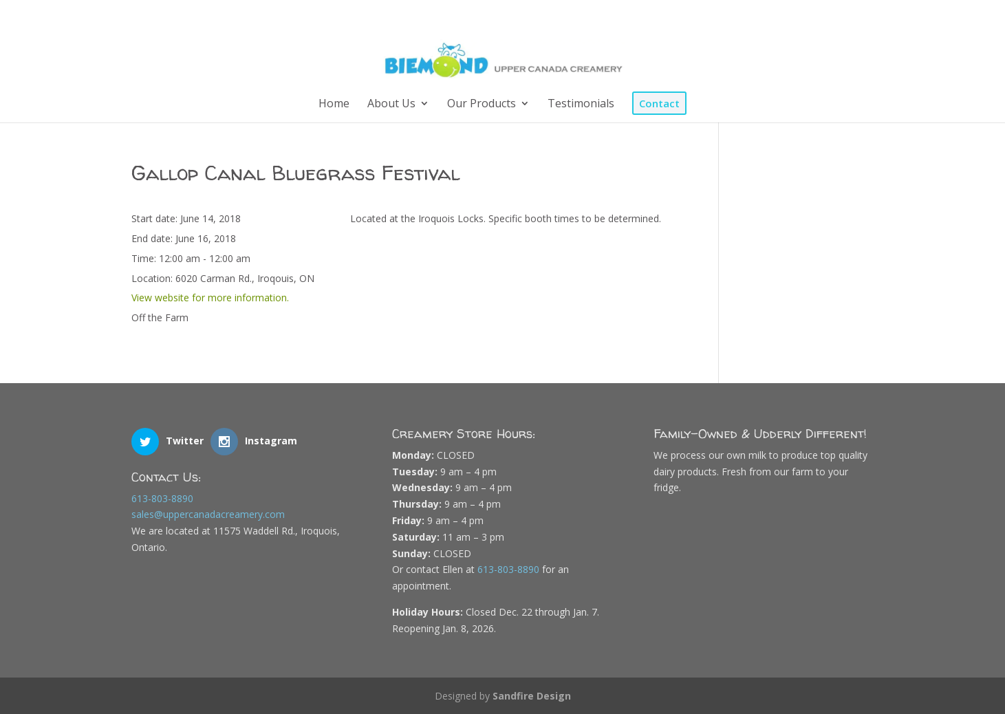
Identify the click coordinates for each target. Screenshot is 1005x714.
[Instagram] (852, 16)
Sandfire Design (532, 695)
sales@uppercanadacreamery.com (208, 513)
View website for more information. (210, 296)
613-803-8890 (162, 497)
